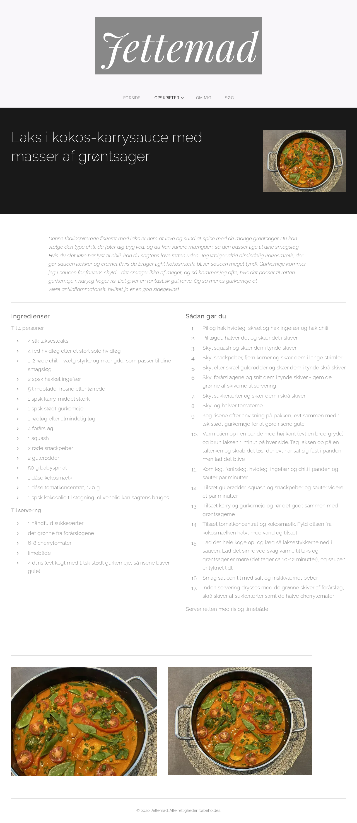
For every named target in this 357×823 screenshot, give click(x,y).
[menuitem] (134, 98)
